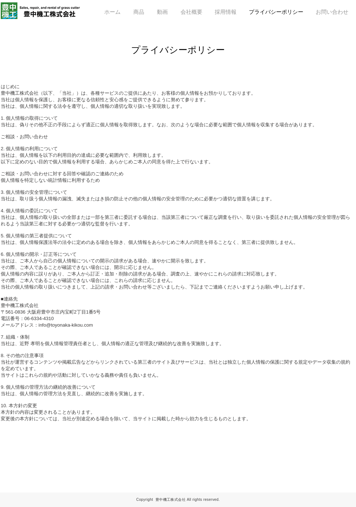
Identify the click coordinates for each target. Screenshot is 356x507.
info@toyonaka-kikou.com (66, 325)
